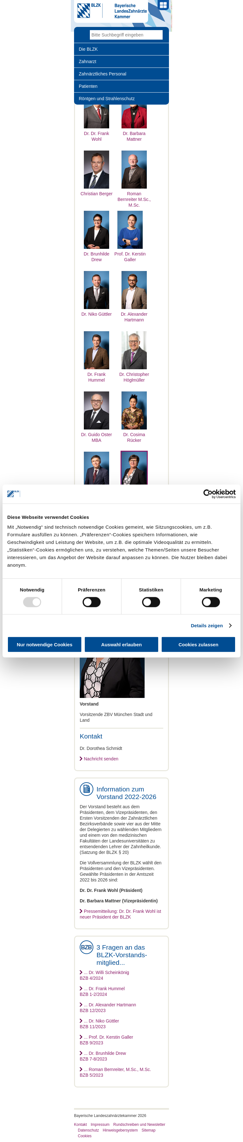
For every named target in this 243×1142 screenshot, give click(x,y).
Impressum (100, 1124)
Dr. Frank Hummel (96, 374)
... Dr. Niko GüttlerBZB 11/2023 (99, 1023)
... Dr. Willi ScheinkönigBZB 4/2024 (104, 975)
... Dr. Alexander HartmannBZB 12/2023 (108, 1007)
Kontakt (80, 1124)
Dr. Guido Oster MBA (96, 434)
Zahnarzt (87, 61)
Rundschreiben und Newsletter (139, 1124)
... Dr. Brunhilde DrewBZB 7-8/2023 (103, 1056)
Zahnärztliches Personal (102, 73)
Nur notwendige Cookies (44, 644)
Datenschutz (88, 1130)
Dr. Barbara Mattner (134, 133)
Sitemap (148, 1130)
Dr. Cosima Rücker (134, 434)
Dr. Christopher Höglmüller (134, 374)
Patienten (88, 86)
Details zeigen (207, 625)
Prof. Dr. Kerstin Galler (130, 254)
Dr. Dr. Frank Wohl (96, 133)
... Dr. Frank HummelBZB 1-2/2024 (102, 991)
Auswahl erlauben (121, 644)
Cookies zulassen (198, 644)
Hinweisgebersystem (120, 1130)
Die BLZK (88, 49)
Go (158, 35)
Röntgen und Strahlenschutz (107, 98)
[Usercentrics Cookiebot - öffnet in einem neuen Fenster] (208, 494)
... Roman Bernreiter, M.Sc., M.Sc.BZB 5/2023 (115, 1072)
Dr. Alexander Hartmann (134, 314)
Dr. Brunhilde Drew (96, 254)
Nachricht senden (101, 758)
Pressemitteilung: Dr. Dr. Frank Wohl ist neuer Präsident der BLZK (120, 914)
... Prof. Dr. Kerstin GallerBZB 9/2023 (106, 1040)
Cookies (84, 1136)
